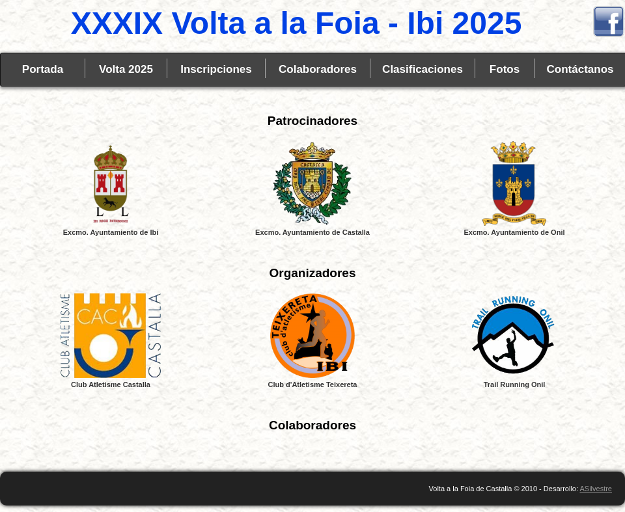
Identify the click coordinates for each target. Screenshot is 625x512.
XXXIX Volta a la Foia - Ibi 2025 (296, 23)
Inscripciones (216, 69)
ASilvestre (595, 488)
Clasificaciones (422, 69)
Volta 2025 (126, 69)
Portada (42, 69)
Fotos (505, 69)
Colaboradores (318, 69)
